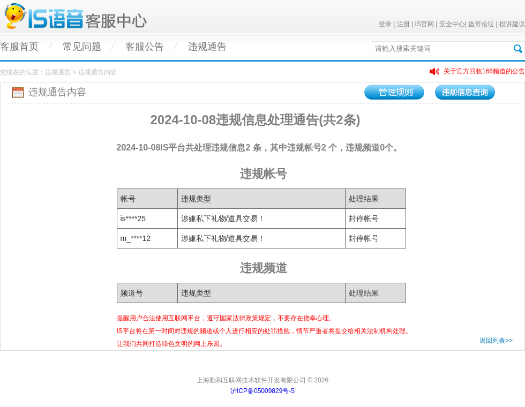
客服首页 (19, 46)
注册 (403, 24)
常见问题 (82, 46)
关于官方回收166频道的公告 (484, 71)
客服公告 (144, 46)
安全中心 (452, 24)
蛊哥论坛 (481, 24)
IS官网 (424, 24)
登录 (385, 24)
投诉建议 (512, 24)
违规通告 (207, 46)
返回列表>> (496, 340)
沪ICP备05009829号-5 (262, 391)
